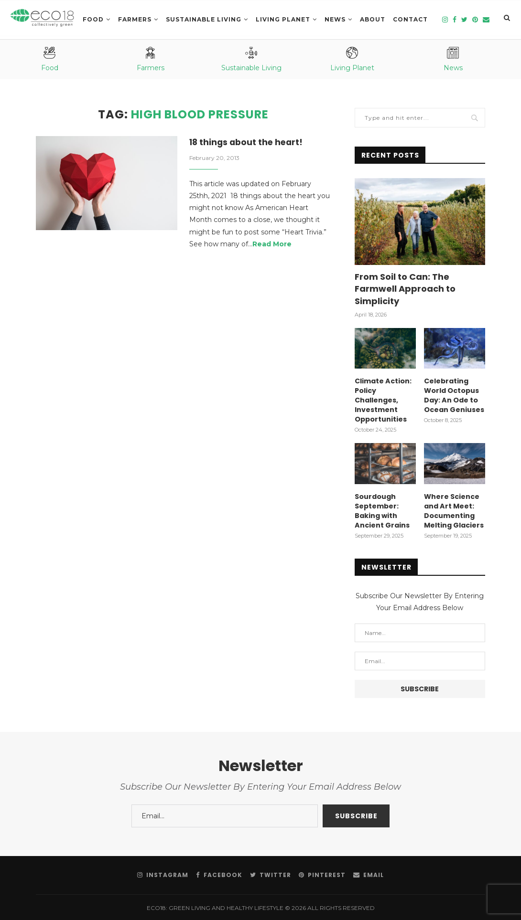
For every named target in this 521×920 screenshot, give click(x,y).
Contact (410, 19)
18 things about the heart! (247, 142)
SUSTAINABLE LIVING (203, 19)
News (335, 19)
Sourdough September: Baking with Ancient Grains (382, 509)
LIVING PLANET (283, 19)
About (372, 19)
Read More (272, 244)
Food (93, 19)
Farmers (135, 19)
